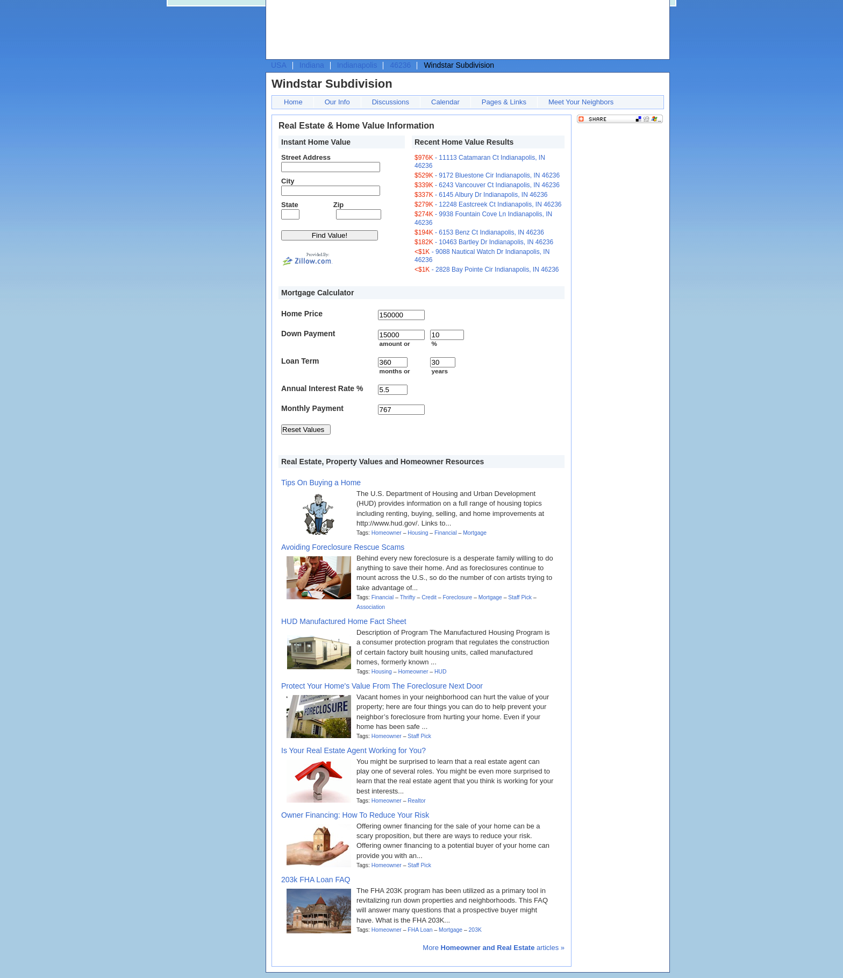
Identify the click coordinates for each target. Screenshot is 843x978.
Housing (418, 533)
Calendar (445, 102)
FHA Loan (420, 930)
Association (370, 607)
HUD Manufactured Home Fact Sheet (343, 621)
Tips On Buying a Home (321, 482)
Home (293, 102)
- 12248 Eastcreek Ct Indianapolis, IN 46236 (488, 204)
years (439, 370)
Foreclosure (457, 597)
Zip (338, 205)
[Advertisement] (465, 30)
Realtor (417, 801)
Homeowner (387, 533)
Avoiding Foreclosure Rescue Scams (342, 547)
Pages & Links (504, 102)
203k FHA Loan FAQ (315, 879)
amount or (394, 343)
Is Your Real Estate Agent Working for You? (353, 750)
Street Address (306, 157)
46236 (400, 65)
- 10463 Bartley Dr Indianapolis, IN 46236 (484, 242)
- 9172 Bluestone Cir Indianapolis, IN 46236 (487, 175)
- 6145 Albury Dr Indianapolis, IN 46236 (481, 195)
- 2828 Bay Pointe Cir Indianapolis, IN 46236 (487, 269)
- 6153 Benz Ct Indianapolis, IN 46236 (479, 232)
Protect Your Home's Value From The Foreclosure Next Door (382, 686)
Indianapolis (357, 65)
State (289, 205)
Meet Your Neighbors (580, 102)
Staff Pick (520, 597)
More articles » (494, 948)
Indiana (311, 65)
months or (394, 370)
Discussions (390, 102)
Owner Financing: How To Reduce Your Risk (355, 815)
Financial (445, 533)
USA (279, 65)
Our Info (337, 102)
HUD (440, 672)
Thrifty (408, 597)
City (288, 181)
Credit (429, 597)
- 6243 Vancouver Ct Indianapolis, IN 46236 (487, 185)
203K (475, 930)
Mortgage (475, 533)
